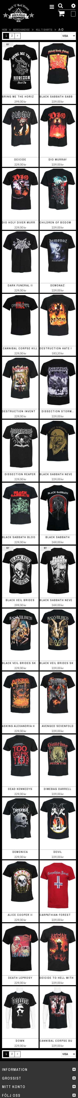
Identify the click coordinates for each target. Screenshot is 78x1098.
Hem (5, 29)
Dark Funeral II (20, 285)
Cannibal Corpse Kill (20, 348)
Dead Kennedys (20, 789)
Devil (58, 852)
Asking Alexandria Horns (22, 726)
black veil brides (20, 600)
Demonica (20, 852)
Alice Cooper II (20, 915)
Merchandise (21, 29)
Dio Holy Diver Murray (20, 222)
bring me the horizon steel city (29, 96)
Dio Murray (58, 159)
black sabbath (58, 537)
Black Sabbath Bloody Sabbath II (29, 537)
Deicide (20, 159)
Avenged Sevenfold (58, 726)
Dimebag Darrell (57, 789)
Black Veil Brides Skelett (23, 663)
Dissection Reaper (20, 474)
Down (20, 1041)
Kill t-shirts (44, 29)
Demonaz (57, 285)
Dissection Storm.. (58, 411)
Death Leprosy (20, 978)
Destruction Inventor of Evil (27, 411)
